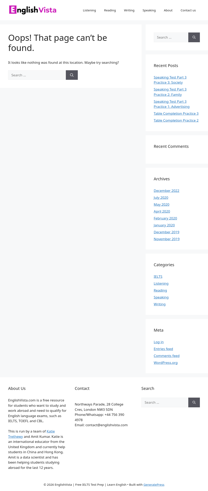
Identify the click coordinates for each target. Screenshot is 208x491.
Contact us (188, 10)
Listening (89, 10)
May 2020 (161, 204)
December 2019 (166, 232)
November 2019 (167, 239)
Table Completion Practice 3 (176, 113)
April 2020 (162, 211)
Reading (110, 10)
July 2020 (161, 197)
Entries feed (163, 348)
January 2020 (164, 225)
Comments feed (167, 355)
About (168, 10)
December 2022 (166, 190)
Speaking (149, 10)
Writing (129, 10)
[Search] (72, 75)
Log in (159, 342)
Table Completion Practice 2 (176, 120)
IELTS (158, 276)
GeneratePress (153, 484)
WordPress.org (166, 362)
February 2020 (165, 218)
